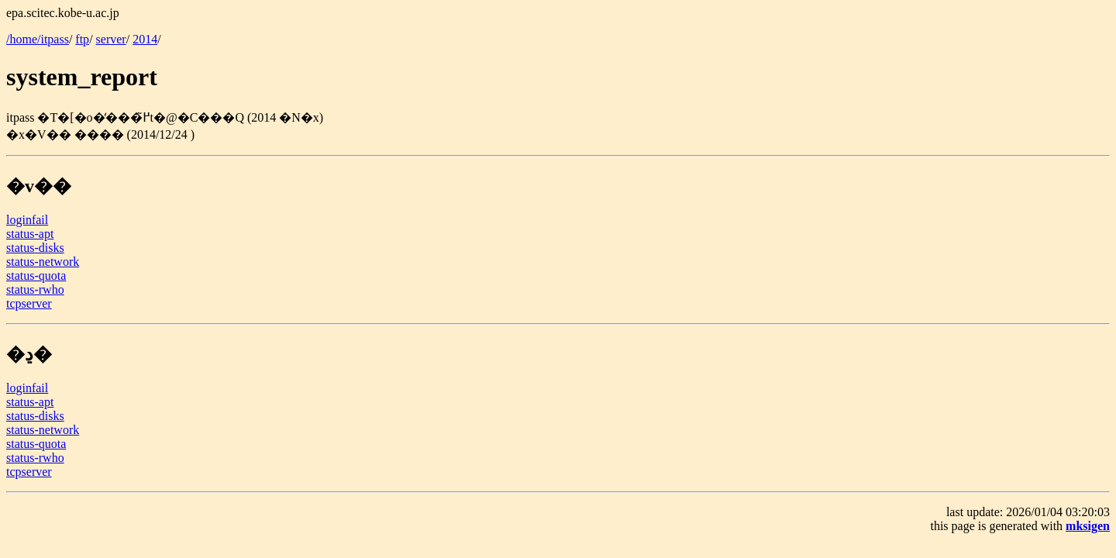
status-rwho (35, 289)
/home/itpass (37, 39)
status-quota (36, 275)
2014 (145, 39)
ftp (82, 39)
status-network (42, 261)
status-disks (35, 247)
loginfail (27, 219)
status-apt (29, 233)
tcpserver (29, 303)
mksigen (1088, 525)
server (111, 39)
